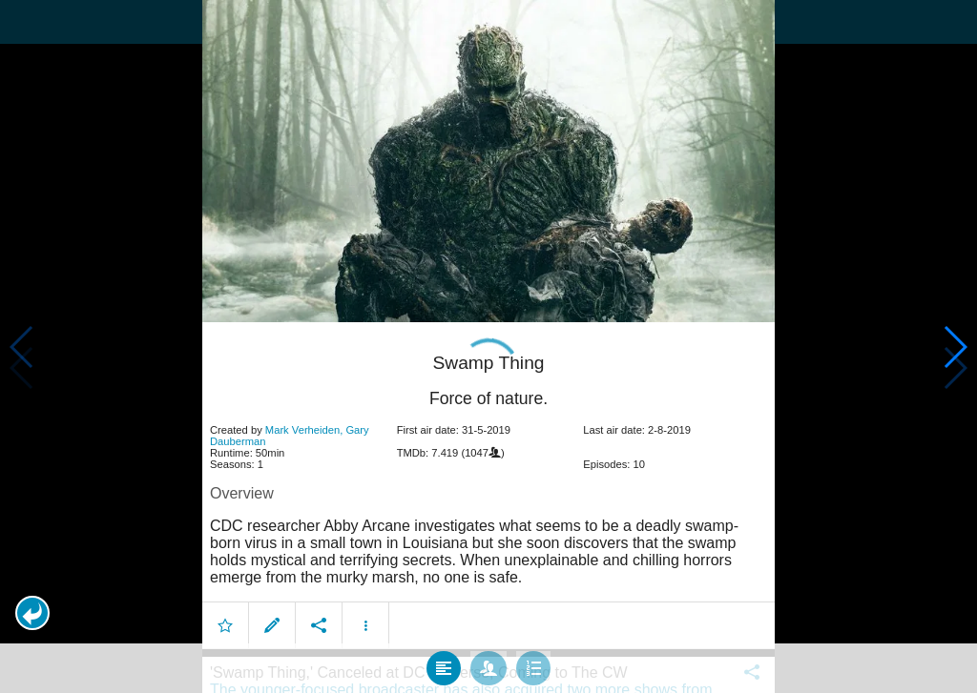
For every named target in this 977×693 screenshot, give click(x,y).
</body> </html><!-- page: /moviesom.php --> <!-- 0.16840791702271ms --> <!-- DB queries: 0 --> (488, 346)
